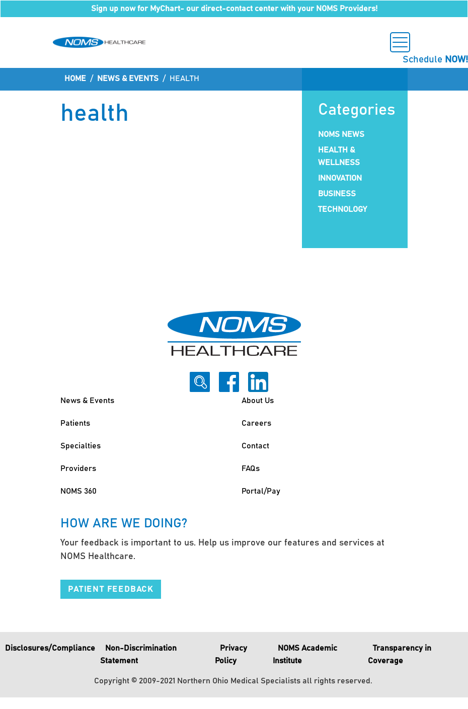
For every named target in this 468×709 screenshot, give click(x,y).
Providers (78, 468)
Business (337, 194)
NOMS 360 (78, 491)
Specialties (80, 446)
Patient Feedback (110, 589)
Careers (256, 423)
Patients (75, 423)
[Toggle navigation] (400, 42)
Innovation (340, 178)
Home (75, 78)
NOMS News (341, 134)
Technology (342, 209)
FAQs (251, 468)
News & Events (128, 78)
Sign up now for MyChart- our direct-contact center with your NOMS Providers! (234, 9)
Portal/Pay (261, 491)
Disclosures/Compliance (50, 648)
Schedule (435, 59)
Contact (255, 446)
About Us (258, 401)
